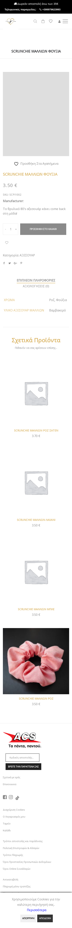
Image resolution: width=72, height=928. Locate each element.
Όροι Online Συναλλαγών (16, 868)
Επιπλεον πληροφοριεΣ (36, 280)
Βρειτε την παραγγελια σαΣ (23, 766)
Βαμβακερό (57, 310)
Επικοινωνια (9, 784)
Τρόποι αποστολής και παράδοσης (23, 841)
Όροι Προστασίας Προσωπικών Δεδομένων (27, 862)
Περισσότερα (36, 910)
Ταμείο (7, 823)
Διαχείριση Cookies (14, 809)
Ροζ (52, 300)
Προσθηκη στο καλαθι (43, 229)
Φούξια (61, 300)
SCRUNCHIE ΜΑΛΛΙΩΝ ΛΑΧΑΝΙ (36, 520)
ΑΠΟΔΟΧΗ (45, 918)
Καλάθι (7, 830)
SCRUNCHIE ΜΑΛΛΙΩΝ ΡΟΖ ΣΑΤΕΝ (36, 430)
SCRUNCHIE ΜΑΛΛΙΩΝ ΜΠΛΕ (36, 609)
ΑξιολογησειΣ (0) (36, 286)
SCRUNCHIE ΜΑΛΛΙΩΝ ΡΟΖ (36, 698)
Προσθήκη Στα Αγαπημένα (7, 242)
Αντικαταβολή (10, 879)
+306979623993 (54, 9)
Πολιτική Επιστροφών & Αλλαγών (21, 848)
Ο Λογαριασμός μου (14, 816)
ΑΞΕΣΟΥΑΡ (27, 255)
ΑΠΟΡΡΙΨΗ (28, 918)
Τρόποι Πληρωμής (13, 855)
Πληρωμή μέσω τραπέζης (17, 886)
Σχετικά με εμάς (11, 777)
